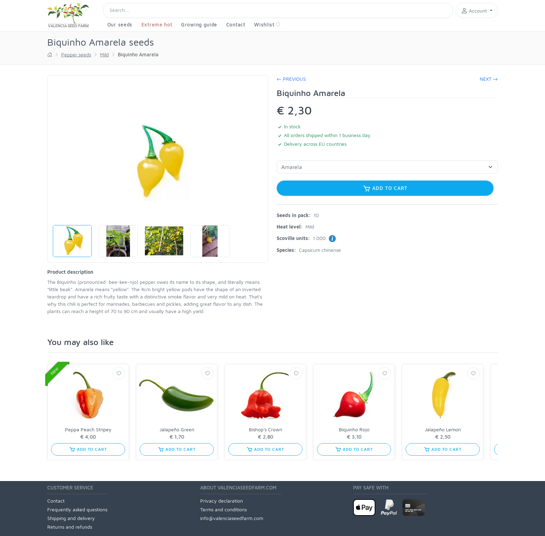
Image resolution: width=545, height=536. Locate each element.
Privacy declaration (221, 501)
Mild (104, 54)
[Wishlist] (119, 373)
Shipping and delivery (71, 518)
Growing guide (199, 24)
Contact (235, 24)
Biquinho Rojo (354, 429)
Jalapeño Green (177, 429)
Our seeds (119, 24)
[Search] (278, 10)
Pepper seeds (76, 54)
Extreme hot (156, 24)
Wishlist (267, 24)
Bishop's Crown (265, 429)
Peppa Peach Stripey (88, 429)
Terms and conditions (223, 509)
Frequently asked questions (77, 509)
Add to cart (385, 188)
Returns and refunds (69, 527)
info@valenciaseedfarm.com (231, 518)
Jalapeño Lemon (443, 429)
